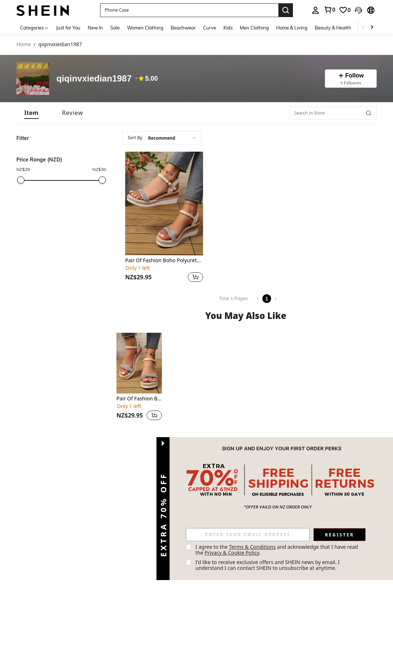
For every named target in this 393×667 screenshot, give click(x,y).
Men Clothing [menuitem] (254, 28)
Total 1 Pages (233, 298)
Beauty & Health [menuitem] (333, 28)
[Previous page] (258, 298)
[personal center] (315, 10)
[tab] (31, 113)
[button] (189, 10)
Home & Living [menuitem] (291, 28)
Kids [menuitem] (228, 28)
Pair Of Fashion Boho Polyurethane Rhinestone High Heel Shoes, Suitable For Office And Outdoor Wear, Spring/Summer (164, 260)
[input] (248, 534)
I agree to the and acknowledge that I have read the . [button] (277, 549)
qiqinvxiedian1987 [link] (60, 44)
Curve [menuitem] (209, 28)
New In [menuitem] (95, 28)
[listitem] (164, 218)
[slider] (20, 180)
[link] (329, 9)
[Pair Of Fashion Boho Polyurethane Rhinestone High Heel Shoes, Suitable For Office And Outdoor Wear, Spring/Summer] (164, 203)
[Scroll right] (371, 27)
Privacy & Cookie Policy (232, 552)
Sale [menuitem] (115, 28)
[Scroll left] (363, 27)
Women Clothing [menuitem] (145, 28)
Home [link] (23, 44)
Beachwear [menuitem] (183, 28)
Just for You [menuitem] (68, 28)
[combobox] (161, 137)
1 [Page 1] (266, 298)
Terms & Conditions (252, 546)
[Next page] (275, 298)
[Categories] (34, 27)
